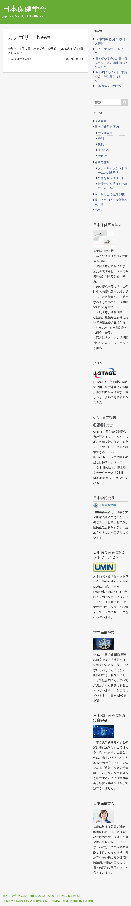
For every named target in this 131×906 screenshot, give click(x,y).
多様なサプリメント (111, 178)
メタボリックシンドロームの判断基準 (112, 170)
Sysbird (88, 901)
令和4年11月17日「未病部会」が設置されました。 (111, 76)
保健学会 (100, 121)
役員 (101, 144)
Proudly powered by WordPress (23, 901)
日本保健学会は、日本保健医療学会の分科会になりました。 (111, 63)
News (98, 209)
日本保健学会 (24, 8)
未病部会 (104, 150)
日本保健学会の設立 (108, 86)
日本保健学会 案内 (107, 126)
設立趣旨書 (105, 133)
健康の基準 (102, 162)
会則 (101, 138)
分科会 (102, 155)
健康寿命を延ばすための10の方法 (112, 186)
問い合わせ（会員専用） (111, 194)
